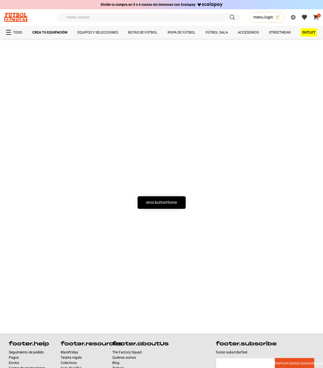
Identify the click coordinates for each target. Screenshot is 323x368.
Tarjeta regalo (71, 357)
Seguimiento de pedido (26, 352)
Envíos (14, 363)
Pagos (14, 357)
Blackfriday (69, 352)
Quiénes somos (124, 357)
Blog (115, 363)
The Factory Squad (127, 352)
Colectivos (69, 363)
